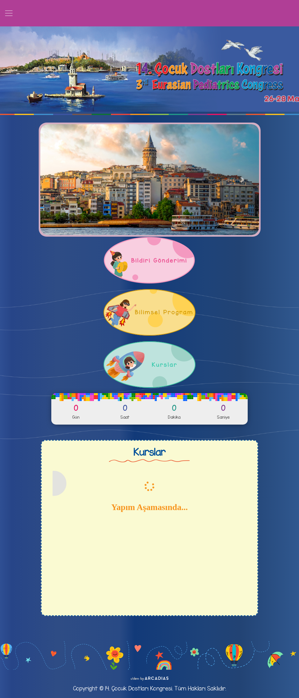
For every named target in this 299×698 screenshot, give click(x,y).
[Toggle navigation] (9, 13)
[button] (56, 179)
